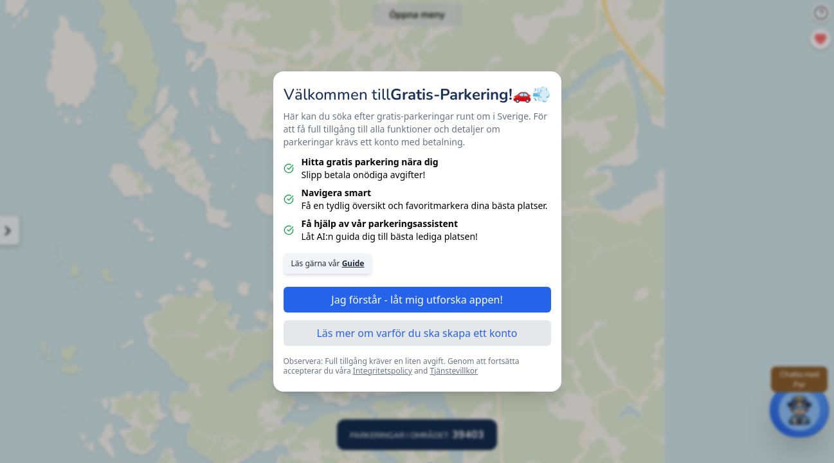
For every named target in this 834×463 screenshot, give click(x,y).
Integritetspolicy (382, 370)
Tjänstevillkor (454, 370)
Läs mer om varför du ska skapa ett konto (416, 333)
